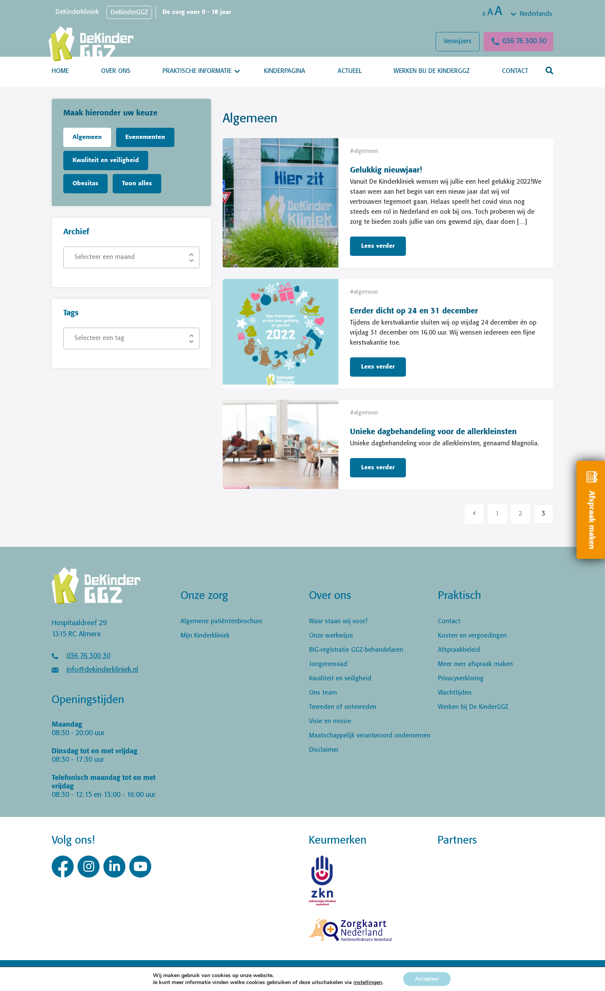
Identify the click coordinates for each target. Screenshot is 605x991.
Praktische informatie (197, 71)
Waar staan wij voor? (338, 621)
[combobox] (532, 14)
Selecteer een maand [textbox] (104, 257)
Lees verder (378, 246)
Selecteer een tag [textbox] (99, 338)
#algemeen (364, 151)
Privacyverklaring (460, 678)
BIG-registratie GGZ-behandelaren (356, 650)
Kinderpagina (284, 71)
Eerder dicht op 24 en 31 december (414, 311)
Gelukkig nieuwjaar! (386, 170)
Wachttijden (454, 693)
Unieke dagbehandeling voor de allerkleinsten (433, 432)
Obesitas (85, 183)
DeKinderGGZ (129, 12)
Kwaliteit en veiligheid (106, 160)
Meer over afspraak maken (475, 664)
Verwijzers (457, 41)
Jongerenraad (328, 664)
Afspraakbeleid (459, 650)
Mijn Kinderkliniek (205, 635)
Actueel (350, 71)
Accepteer (427, 979)
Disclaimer (323, 750)
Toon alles (137, 183)
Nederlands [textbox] (536, 14)
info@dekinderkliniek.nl (102, 669)
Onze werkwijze (331, 635)
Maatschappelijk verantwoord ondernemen (369, 735)
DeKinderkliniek (77, 12)
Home (60, 71)
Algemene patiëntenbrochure (221, 621)
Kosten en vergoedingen (472, 635)
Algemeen (87, 137)
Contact (515, 71)
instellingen (367, 982)
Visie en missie (330, 721)
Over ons (115, 71)
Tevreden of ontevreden (342, 707)
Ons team (323, 693)
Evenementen (145, 137)
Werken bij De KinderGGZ (432, 71)
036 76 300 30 (524, 41)
